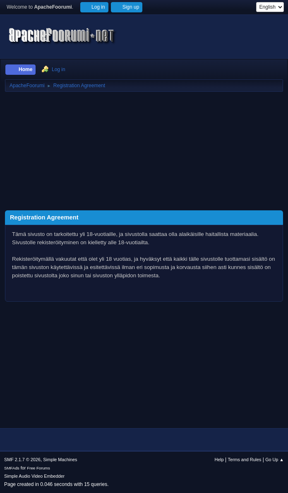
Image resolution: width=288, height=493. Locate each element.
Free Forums (38, 468)
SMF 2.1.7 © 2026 (22, 459)
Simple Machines (60, 459)
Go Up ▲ (274, 459)
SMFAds (11, 468)
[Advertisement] (144, 152)
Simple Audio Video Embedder (34, 476)
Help (219, 459)
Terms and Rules (245, 459)
